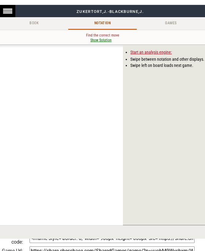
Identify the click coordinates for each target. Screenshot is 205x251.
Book (34, 23)
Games (170, 23)
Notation (102, 23)
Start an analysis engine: (151, 52)
